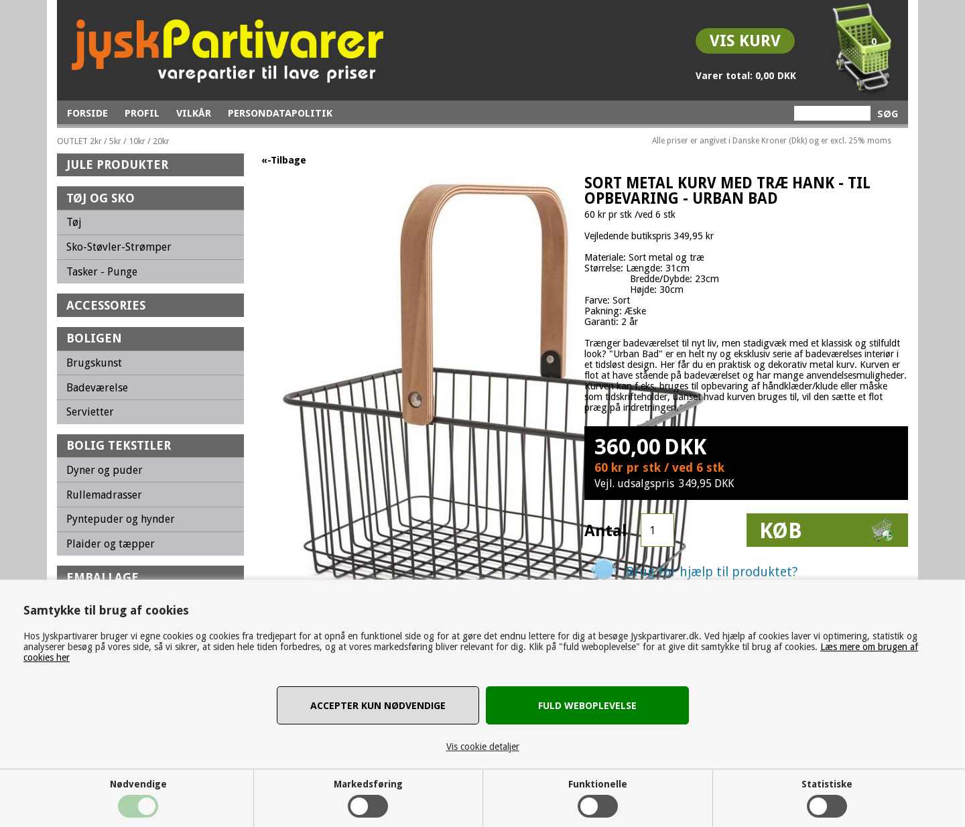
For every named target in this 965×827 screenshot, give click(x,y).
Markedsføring (368, 784)
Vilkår (193, 113)
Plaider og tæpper (110, 543)
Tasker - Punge (101, 271)
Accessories (105, 305)
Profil (142, 113)
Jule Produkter (117, 164)
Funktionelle (597, 784)
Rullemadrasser (104, 495)
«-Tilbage (283, 160)
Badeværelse (97, 387)
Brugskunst (94, 363)
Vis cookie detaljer (482, 746)
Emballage (102, 577)
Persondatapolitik (280, 113)
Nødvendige (138, 784)
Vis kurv (745, 40)
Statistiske (826, 784)
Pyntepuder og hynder (120, 519)
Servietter (90, 411)
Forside (87, 113)
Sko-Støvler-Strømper (119, 247)
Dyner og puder (104, 470)
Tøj (74, 222)
